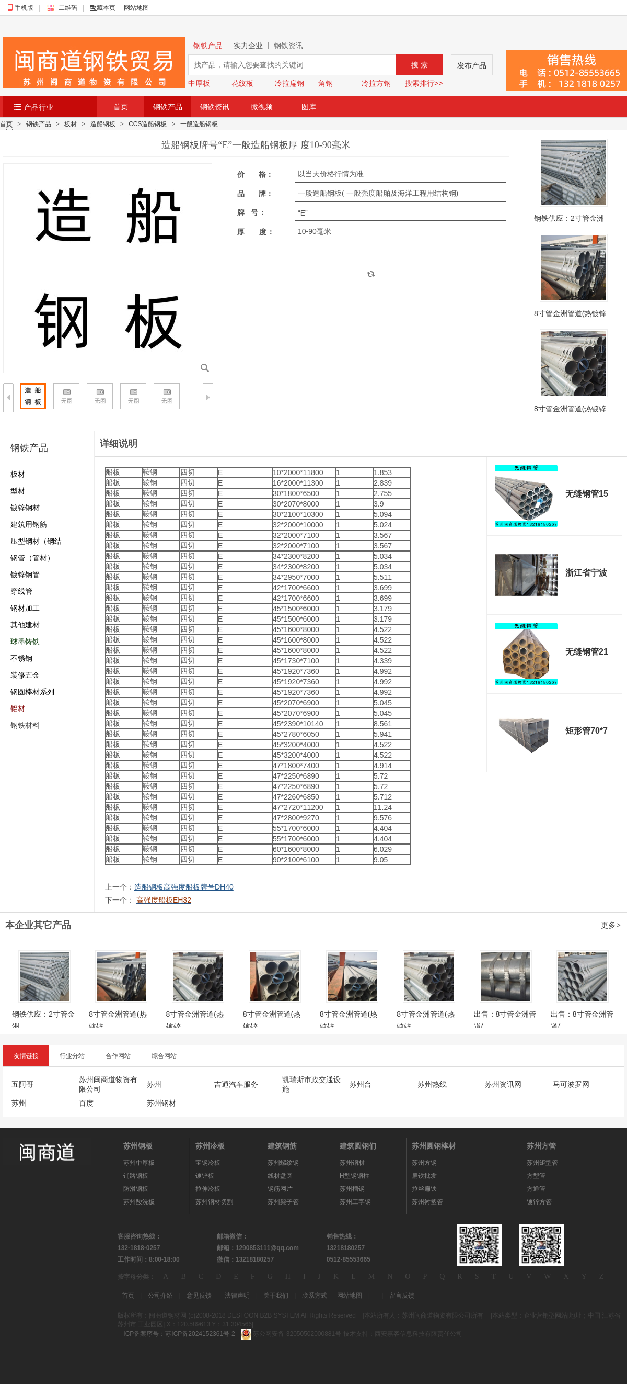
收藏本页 (102, 8)
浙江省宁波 (586, 572)
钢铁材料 (25, 725)
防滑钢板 (135, 1188)
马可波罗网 (571, 1084)
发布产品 (471, 65)
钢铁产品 (208, 45)
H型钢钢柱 (354, 1175)
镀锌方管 (539, 1202)
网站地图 (136, 8)
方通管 (536, 1188)
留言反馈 (401, 1295)
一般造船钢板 (199, 124)
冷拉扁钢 (289, 83)
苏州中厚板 (139, 1162)
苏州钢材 (161, 1103)
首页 (120, 107)
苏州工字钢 (355, 1202)
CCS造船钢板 (148, 124)
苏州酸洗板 (139, 1202)
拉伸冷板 (207, 1188)
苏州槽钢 (352, 1188)
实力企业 (248, 45)
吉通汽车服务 (236, 1084)
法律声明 (237, 1295)
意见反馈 (199, 1295)
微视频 (262, 107)
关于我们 (275, 1295)
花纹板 (242, 83)
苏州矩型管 (542, 1162)
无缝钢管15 (586, 493)
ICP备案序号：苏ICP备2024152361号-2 (179, 1333)
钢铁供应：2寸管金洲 (569, 218)
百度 (86, 1103)
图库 (308, 107)
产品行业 (38, 107)
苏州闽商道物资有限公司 (108, 1084)
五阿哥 (22, 1084)
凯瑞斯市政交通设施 (311, 1084)
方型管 (536, 1175)
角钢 (325, 83)
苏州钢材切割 (214, 1202)
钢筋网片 (280, 1188)
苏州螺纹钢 (283, 1162)
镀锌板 (204, 1175)
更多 (611, 925)
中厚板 (199, 83)
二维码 (64, 8)
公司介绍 (160, 1295)
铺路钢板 (135, 1175)
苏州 (154, 1084)
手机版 (24, 8)
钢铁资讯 (288, 45)
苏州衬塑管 (427, 1202)
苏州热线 (432, 1084)
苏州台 (360, 1084)
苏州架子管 (283, 1202)
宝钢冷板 (207, 1162)
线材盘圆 (280, 1175)
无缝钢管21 (586, 651)
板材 (70, 124)
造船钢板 (102, 124)
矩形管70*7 (586, 730)
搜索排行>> (424, 83)
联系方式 (314, 1295)
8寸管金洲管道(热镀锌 (570, 313)
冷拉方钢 (376, 83)
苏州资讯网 (503, 1084)
